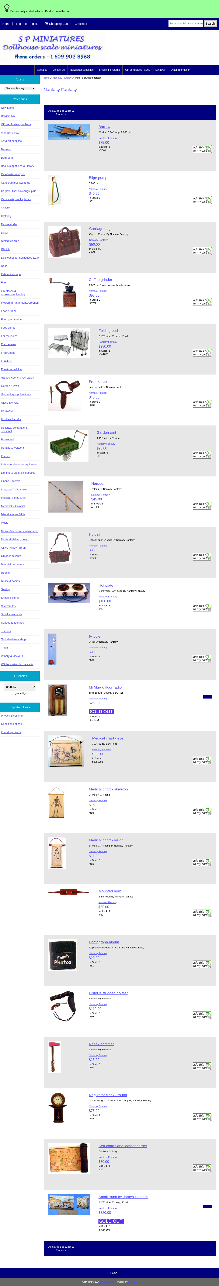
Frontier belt (99, 381)
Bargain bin (8, 116)
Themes (6, 631)
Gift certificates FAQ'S (137, 69)
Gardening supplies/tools (16, 394)
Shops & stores (10, 597)
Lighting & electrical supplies (18, 472)
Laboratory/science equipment (19, 464)
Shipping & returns (109, 69)
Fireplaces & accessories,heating (13, 292)
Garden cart (106, 432)
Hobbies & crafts (11, 419)
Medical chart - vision (106, 840)
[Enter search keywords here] (185, 23)
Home (6, 23)
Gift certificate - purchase (16, 124)
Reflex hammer (101, 1044)
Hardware (7, 411)
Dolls (4, 266)
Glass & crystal (10, 402)
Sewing (5, 589)
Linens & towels (10, 481)
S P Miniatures (107, 1282)
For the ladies (9, 336)
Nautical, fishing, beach (15, 539)
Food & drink (8, 311)
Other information (180, 69)
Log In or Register (27, 23)
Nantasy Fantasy (62, 77)
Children (6, 207)
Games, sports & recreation (17, 377)
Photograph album (104, 942)
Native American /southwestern (19, 531)
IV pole (94, 636)
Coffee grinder (100, 279)
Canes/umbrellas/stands (15, 182)
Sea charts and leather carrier (122, 1146)
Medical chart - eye (107, 738)
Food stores (8, 327)
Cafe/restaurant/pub (13, 174)
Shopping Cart (57, 23)
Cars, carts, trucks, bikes (16, 199)
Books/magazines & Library (17, 166)
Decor (4, 232)
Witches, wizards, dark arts (17, 664)
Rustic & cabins (10, 581)
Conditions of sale (11, 723)
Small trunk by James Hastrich (123, 1197)
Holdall (94, 534)
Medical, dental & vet (13, 497)
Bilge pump (98, 178)
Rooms (5, 572)
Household (7, 439)
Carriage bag (100, 229)
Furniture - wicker (11, 369)
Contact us (58, 69)
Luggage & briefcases (14, 489)
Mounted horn (109, 891)
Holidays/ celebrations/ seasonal (14, 429)
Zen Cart (132, 1282)
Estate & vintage (11, 274)
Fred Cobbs (8, 352)
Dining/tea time (10, 240)
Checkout (81, 23)
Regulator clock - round (108, 1095)
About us (42, 69)
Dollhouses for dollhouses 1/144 (20, 257)
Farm (4, 282)
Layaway (160, 69)
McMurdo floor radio (105, 687)
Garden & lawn (10, 385)
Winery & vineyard (12, 656)
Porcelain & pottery (12, 564)
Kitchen (5, 456)
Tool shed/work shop (13, 639)
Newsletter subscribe (82, 69)
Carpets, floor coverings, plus (18, 191)
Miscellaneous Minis (13, 514)
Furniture (6, 361)
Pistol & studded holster (108, 993)
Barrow (104, 127)
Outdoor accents (11, 556)
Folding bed (108, 330)
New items (7, 107)
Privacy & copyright (12, 715)
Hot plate (105, 585)
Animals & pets (10, 132)
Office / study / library (14, 547)
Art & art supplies (11, 140)
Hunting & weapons (13, 447)
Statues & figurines (12, 622)
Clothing (6, 216)
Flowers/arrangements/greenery (20, 302)
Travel (4, 647)
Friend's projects (11, 732)
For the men (8, 344)
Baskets (6, 149)
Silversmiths (8, 606)
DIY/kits (5, 249)
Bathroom (7, 157)
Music (4, 522)
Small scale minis (11, 614)
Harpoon (98, 483)
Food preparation (11, 319)
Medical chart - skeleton (108, 789)
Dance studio (9, 224)
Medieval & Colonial (13, 506)
